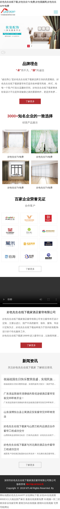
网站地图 (4, 495)
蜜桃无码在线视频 (27, 503)
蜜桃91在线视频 (45, 503)
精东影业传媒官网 (9, 503)
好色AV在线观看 (48, 495)
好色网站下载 (32, 495)
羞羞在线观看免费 (34, 499)
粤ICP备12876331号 (35, 484)
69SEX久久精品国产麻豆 (12, 499)
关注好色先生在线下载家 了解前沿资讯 (30, 367)
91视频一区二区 (52, 499)
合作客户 (30, 205)
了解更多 (30, 101)
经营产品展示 (30, 122)
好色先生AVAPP (17, 495)
